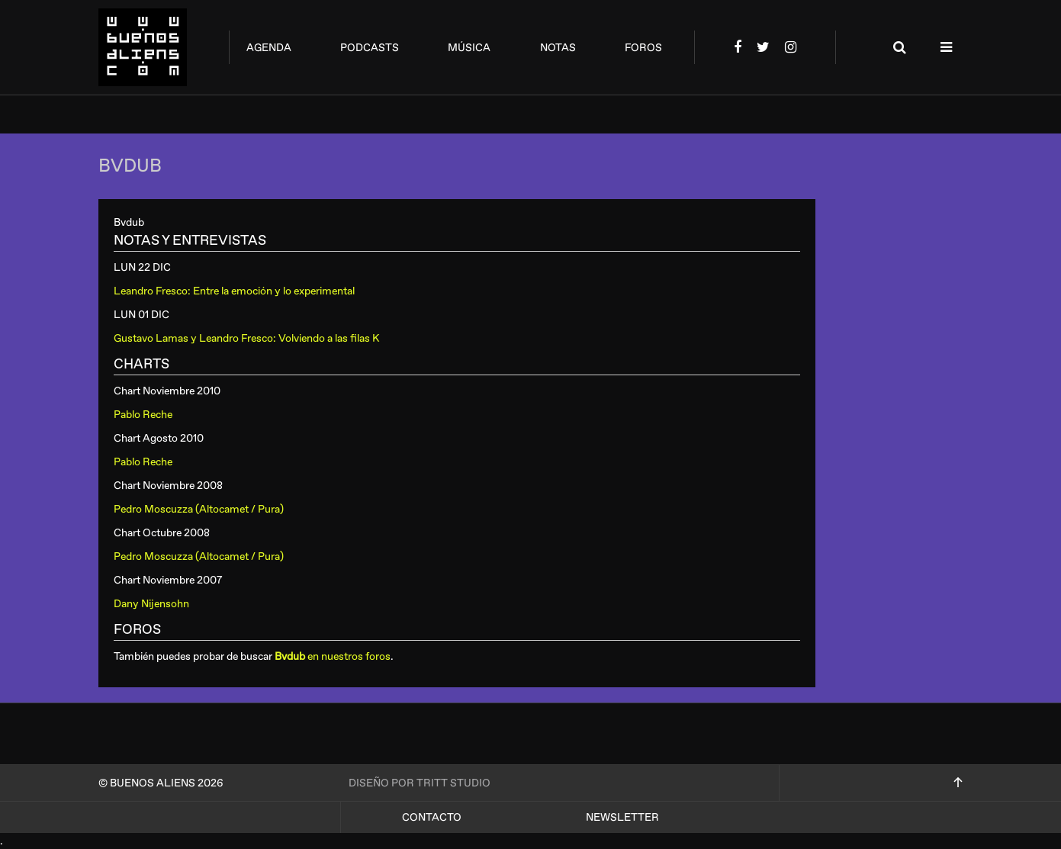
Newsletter (622, 817)
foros (643, 47)
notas (558, 47)
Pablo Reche (143, 414)
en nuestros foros (333, 656)
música (469, 47)
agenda (268, 47)
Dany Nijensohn (151, 603)
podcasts (369, 47)
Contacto (431, 817)
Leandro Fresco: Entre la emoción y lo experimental (234, 291)
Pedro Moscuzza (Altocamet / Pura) (199, 509)
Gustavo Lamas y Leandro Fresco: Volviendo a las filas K (246, 338)
